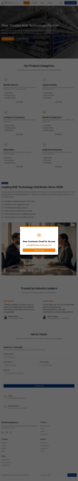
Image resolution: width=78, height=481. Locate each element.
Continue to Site (39, 250)
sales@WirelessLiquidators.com (39, 245)
